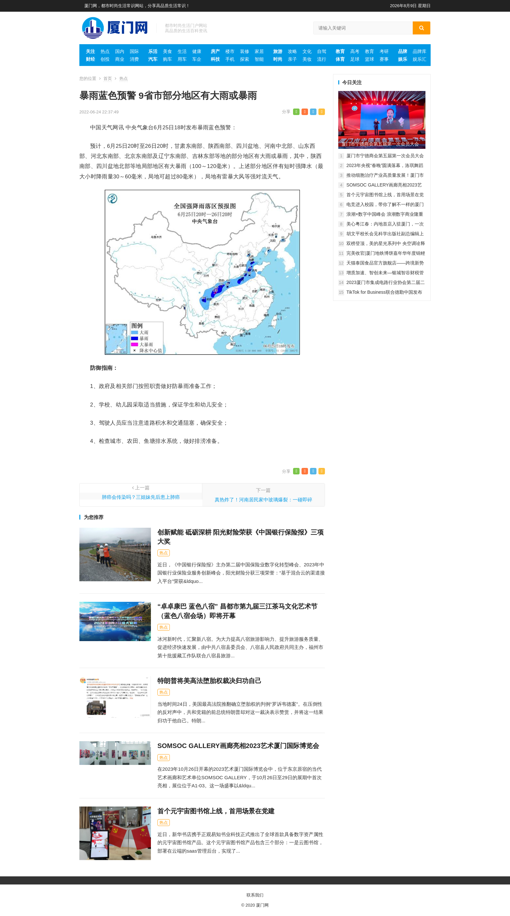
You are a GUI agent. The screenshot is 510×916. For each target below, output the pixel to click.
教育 (340, 51)
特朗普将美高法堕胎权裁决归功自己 (209, 680)
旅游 (277, 51)
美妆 (307, 59)
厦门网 (262, 905)
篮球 (369, 59)
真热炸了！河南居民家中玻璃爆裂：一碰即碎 (263, 499)
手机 (230, 59)
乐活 (152, 51)
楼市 (230, 51)
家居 (259, 51)
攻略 (292, 51)
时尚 (277, 59)
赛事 (384, 59)
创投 (105, 59)
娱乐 (402, 59)
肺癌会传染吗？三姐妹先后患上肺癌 (141, 497)
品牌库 (419, 51)
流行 (321, 59)
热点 (105, 51)
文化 (307, 51)
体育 (340, 59)
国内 (119, 51)
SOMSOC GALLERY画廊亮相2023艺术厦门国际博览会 (238, 745)
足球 (354, 59)
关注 (90, 51)
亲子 (292, 59)
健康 (196, 51)
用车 (182, 59)
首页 (107, 78)
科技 (215, 59)
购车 (167, 59)
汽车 (152, 59)
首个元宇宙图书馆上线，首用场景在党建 (216, 811)
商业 (119, 59)
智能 (259, 59)
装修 (244, 51)
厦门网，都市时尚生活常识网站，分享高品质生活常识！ (137, 5)
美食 (167, 51)
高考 (354, 51)
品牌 (402, 51)
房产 (215, 51)
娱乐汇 (419, 59)
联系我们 (255, 895)
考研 (384, 51)
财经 (90, 59)
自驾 (321, 51)
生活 (182, 51)
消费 (134, 59)
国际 (134, 51)
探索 (244, 59)
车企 (196, 59)
